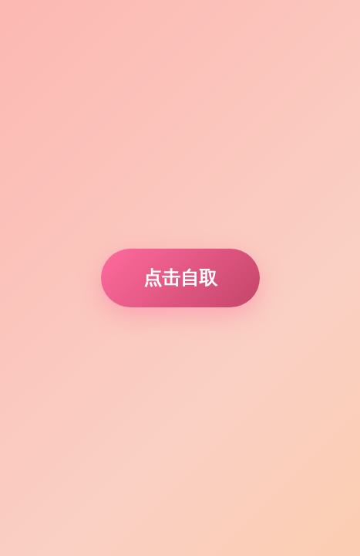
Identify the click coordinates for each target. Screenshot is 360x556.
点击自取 (180, 277)
